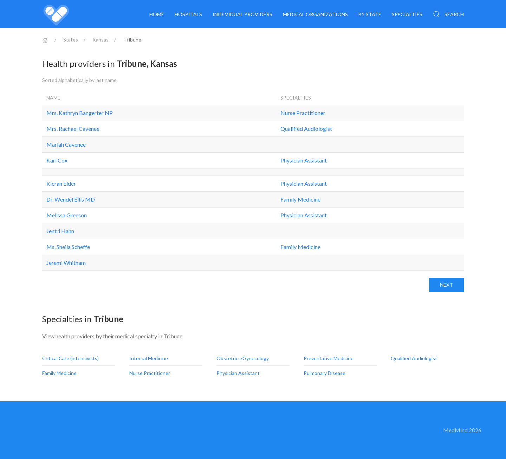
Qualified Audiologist (306, 128)
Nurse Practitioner (302, 112)
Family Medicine (300, 199)
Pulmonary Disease (325, 373)
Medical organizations (315, 14)
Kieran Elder (61, 183)
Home (156, 14)
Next (446, 285)
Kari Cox (56, 160)
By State (369, 14)
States (70, 40)
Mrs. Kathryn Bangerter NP (79, 112)
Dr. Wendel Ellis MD (70, 199)
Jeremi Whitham (66, 262)
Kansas (100, 40)
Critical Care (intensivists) (71, 358)
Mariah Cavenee (66, 144)
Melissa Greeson (66, 215)
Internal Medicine (149, 358)
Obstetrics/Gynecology (243, 358)
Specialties (407, 14)
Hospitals (188, 14)
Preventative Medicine (329, 358)
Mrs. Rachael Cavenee (72, 128)
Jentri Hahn (60, 231)
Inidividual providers (242, 14)
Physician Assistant (303, 160)
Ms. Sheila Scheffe (68, 246)
